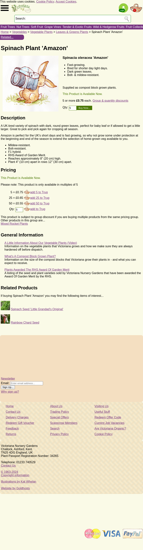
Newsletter (8, 378)
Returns (11, 434)
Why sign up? (10, 391)
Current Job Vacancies (110, 423)
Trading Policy (59, 411)
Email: (5, 383)
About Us (56, 406)
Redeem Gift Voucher (20, 423)
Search (55, 428)
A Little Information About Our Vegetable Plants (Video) (40, 242)
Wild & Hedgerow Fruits (108, 26)
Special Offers (59, 417)
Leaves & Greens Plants (72, 32)
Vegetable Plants (41, 32)
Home (5, 32)
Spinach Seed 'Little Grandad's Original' (37, 309)
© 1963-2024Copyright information (15, 473)
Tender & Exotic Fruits (77, 26)
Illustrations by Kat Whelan (18, 481)
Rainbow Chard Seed (25, 322)
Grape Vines (53, 26)
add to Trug (37, 209)
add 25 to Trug (39, 197)
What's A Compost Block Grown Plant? (30, 256)
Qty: (66, 107)
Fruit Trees (8, 26)
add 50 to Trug (39, 203)
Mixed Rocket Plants (14, 223)
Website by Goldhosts (15, 488)
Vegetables (19, 32)
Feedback (12, 428)
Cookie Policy (45, 1)
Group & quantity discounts (110, 100)
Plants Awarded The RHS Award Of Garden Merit (36, 269)
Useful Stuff (102, 411)
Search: (20, 18)
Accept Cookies (66, 1)
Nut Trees (22, 26)
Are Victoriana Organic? (110, 428)
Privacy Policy (59, 434)
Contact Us (13, 411)
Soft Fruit (37, 26)
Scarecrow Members (63, 423)
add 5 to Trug (39, 192)
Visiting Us (102, 406)
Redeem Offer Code (108, 417)
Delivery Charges (17, 417)
